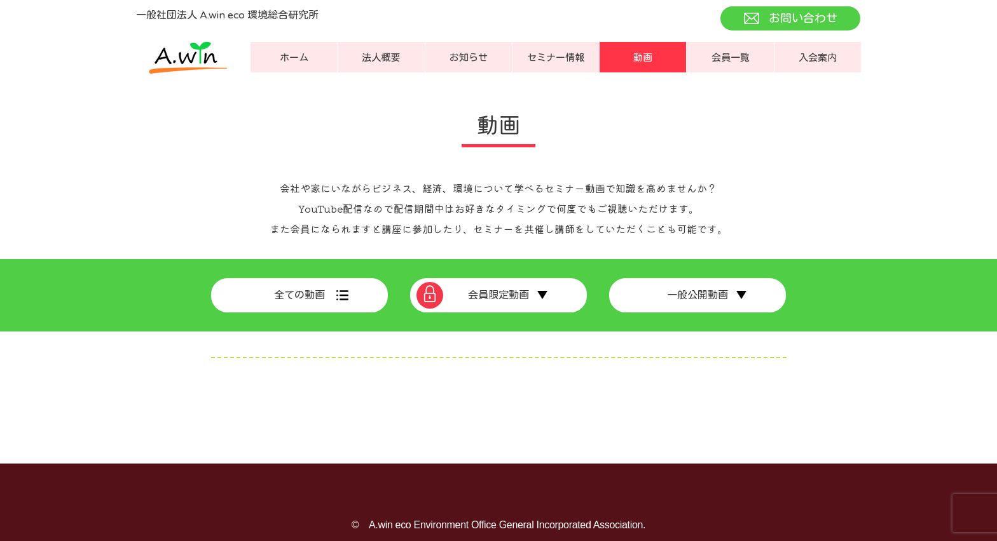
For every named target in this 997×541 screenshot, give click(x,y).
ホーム (294, 57)
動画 (642, 57)
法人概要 (381, 57)
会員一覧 (731, 57)
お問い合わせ (803, 18)
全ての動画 (299, 295)
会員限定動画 (498, 295)
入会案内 (818, 57)
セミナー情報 (555, 57)
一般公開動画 (697, 295)
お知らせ (469, 57)
